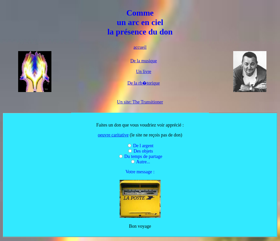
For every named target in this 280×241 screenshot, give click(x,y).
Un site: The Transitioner (140, 102)
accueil (140, 47)
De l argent (143, 145)
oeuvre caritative (113, 134)
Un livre (143, 71)
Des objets (143, 151)
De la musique (143, 60)
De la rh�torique (143, 83)
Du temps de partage (143, 156)
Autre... (143, 161)
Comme (140, 12)
